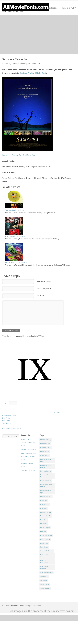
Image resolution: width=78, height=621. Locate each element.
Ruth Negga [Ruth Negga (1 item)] (44, 547)
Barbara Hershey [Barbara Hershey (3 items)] (45, 440)
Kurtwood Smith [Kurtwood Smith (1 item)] (45, 512)
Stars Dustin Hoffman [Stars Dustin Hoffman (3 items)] (44, 568)
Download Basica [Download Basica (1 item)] (45, 481)
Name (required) (44, 281)
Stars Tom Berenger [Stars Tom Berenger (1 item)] (46, 572)
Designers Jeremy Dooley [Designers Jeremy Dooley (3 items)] (45, 466)
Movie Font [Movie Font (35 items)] (43, 520)
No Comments (34, 64)
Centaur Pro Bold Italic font (32, 73)
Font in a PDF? (69, 8)
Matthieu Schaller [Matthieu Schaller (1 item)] (45, 516)
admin (14, 64)
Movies (23, 64)
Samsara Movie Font (16, 59)
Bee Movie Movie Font (14, 210)
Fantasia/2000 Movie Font (16, 262)
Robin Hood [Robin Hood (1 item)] (44, 543)
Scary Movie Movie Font (15, 236)
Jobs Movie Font (28, 470)
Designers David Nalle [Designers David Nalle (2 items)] (45, 460)
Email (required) (44, 288)
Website (40, 295)
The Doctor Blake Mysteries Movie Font (28, 457)
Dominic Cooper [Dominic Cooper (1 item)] (45, 471)
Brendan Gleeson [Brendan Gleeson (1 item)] (45, 447)
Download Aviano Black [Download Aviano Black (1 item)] (46, 476)
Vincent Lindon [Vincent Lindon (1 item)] (45, 588)
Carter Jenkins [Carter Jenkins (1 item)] (44, 451)
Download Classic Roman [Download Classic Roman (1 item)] (46, 486)
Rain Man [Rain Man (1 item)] (43, 531)
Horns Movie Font (28, 449)
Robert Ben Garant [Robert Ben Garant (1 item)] (46, 535)
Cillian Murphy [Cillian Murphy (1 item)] (44, 455)
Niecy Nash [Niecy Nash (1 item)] (43, 524)
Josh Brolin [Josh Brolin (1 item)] (43, 508)
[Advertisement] (39, 34)
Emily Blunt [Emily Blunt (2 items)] (44, 500)
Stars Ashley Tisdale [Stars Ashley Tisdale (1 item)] (46, 551)
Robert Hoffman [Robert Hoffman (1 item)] (45, 539)
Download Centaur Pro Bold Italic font (18, 155)
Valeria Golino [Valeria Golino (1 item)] (44, 584)
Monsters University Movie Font (28, 442)
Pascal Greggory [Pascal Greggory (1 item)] (45, 527)
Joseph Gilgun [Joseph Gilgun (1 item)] (44, 504)
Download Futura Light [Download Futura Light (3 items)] (45, 492)
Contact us (53, 8)
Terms (40, 8)
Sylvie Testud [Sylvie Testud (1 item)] (44, 576)
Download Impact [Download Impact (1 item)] (46, 496)
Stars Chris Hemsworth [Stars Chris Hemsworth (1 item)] (44, 562)
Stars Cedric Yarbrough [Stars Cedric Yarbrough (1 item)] (44, 556)
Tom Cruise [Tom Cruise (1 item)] (43, 580)
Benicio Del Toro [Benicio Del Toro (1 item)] (45, 444)
